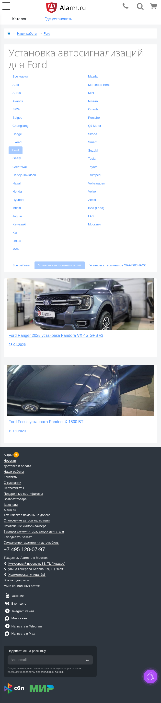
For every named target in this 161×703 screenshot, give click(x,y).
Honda (17, 191)
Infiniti (16, 208)
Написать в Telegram (23, 626)
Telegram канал (19, 611)
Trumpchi (94, 175)
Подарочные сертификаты (23, 493)
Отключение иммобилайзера (25, 526)
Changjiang (20, 126)
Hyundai (18, 200)
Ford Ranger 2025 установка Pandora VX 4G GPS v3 (56, 335)
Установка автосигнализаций (59, 265)
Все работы (21, 265)
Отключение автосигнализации (27, 520)
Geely (16, 158)
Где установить (58, 19)
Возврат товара (15, 499)
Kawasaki (19, 224)
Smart (92, 142)
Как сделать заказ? (18, 537)
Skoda (92, 134)
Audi (15, 85)
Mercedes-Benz (99, 85)
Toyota (92, 167)
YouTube (14, 596)
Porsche (94, 117)
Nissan (93, 101)
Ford (15, 150)
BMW (16, 109)
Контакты (10, 477)
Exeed (17, 142)
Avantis (17, 101)
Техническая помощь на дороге (27, 515)
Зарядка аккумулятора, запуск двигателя (34, 531)
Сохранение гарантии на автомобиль (31, 542)
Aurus (16, 93)
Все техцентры (15, 580)
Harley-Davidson (24, 175)
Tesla (91, 158)
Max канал (15, 618)
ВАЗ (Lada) (96, 208)
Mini (91, 93)
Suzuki (93, 150)
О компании (12, 482)
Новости (10, 460)
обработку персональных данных (43, 671)
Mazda (93, 76)
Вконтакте (15, 603)
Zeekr (92, 200)
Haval (16, 183)
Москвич (94, 224)
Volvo (92, 191)
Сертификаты (14, 488)
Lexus (16, 241)
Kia (14, 232)
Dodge (17, 134)
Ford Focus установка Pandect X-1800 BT (46, 421)
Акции (8, 455)
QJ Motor (94, 126)
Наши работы (14, 471)
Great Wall (19, 167)
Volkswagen (96, 183)
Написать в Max (19, 633)
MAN (16, 249)
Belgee (17, 117)
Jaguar (17, 216)
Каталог (19, 19)
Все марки (20, 76)
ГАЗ (91, 216)
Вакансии (11, 505)
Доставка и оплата (17, 466)
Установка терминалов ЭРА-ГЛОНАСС (117, 265)
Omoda (93, 109)
